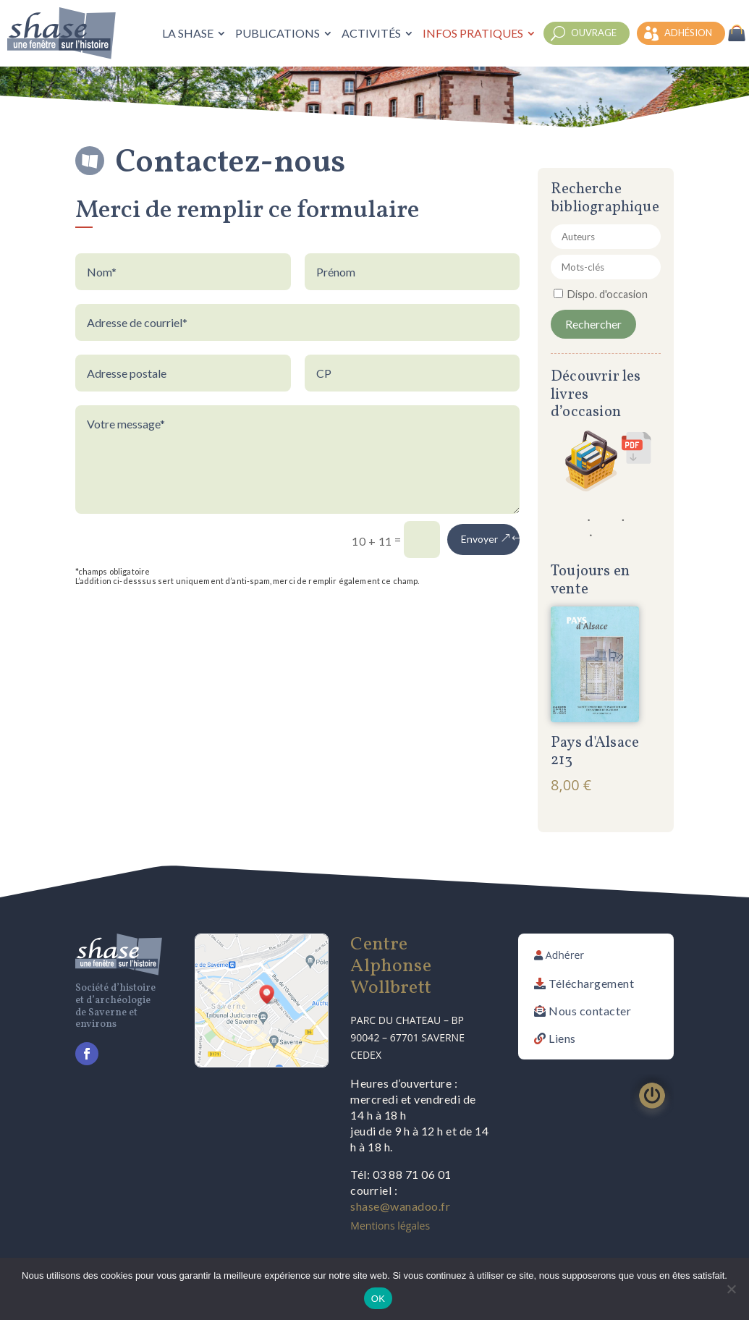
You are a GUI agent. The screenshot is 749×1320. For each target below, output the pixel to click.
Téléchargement (591, 983)
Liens (562, 1038)
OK (378, 1298)
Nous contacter (590, 1011)
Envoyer (479, 539)
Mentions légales (390, 1225)
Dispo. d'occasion (607, 294)
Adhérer (565, 955)
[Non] (731, 1289)
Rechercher (593, 324)
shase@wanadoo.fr (400, 1206)
